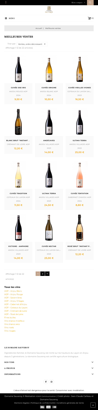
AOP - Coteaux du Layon (15, 307)
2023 (79, 95)
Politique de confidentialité (43, 403)
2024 (18, 95)
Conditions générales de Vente (70, 403)
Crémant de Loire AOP (18, 144)
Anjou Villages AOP (49, 144)
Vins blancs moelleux (14, 321)
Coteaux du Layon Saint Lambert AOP (56, 250)
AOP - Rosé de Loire (13, 314)
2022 (79, 148)
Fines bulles (10, 317)
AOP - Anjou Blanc (13, 291)
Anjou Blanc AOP (49, 91)
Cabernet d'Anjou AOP (79, 197)
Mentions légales (21, 403)
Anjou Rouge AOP (18, 91)
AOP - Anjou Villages (14, 301)
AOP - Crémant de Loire (15, 311)
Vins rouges (9, 331)
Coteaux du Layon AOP (18, 197)
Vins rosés (9, 327)
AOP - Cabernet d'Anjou (15, 304)
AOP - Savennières (13, 298)
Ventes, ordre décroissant (32, 44)
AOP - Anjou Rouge (13, 294)
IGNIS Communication (46, 396)
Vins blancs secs (12, 324)
